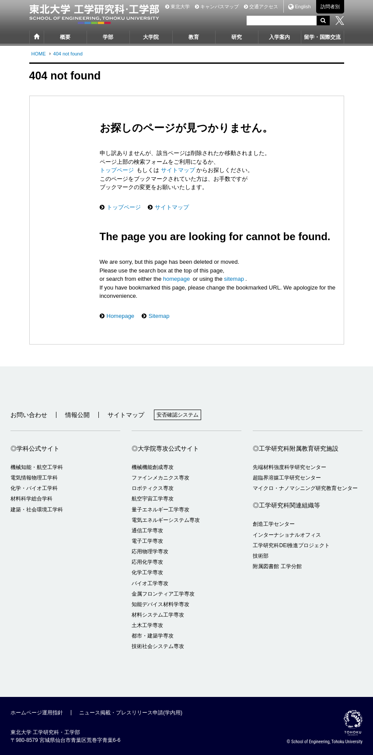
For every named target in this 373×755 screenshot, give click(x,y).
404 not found (68, 53)
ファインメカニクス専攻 (160, 478)
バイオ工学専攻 (150, 583)
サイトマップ (177, 170)
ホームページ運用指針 (36, 713)
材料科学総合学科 (31, 499)
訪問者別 (330, 6)
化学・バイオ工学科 (34, 488)
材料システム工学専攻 (158, 615)
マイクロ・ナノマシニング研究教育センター (305, 488)
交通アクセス (261, 6)
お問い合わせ (28, 414)
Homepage (121, 316)
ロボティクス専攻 (153, 488)
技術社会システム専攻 (158, 646)
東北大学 (177, 6)
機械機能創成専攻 (153, 467)
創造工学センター (274, 524)
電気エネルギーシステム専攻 (166, 520)
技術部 (260, 556)
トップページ (118, 170)
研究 (236, 37)
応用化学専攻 (147, 562)
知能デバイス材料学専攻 (160, 604)
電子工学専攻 (147, 541)
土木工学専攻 (147, 625)
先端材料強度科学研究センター (289, 467)
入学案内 (279, 37)
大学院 (151, 37)
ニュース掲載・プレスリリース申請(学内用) (130, 713)
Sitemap (159, 316)
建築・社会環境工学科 (36, 510)
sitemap (234, 279)
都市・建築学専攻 (153, 636)
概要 (65, 37)
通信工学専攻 (147, 530)
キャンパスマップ (217, 6)
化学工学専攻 (147, 572)
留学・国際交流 (322, 37)
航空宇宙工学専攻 (153, 499)
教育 (193, 37)
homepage (176, 279)
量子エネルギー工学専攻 (160, 510)
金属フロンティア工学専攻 (163, 594)
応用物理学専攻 (150, 551)
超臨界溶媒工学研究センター (287, 478)
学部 (108, 37)
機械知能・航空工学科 (36, 467)
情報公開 (77, 414)
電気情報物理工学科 (34, 478)
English (302, 6)
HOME (38, 53)
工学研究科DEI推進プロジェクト (291, 545)
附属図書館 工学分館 (277, 566)
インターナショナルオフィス (287, 535)
